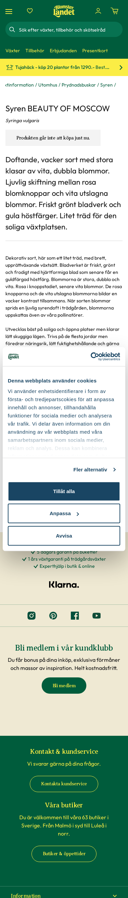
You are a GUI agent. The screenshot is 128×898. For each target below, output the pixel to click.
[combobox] (70, 29)
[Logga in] (98, 11)
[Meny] (9, 11)
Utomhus (47, 85)
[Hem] (64, 11)
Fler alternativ (90, 469)
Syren (106, 85)
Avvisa (64, 535)
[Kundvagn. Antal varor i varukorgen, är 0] (114, 11)
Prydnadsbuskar (79, 85)
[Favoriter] (30, 11)
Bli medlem (64, 685)
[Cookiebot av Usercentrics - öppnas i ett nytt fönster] (91, 356)
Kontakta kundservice (64, 783)
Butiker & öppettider (64, 853)
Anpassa (64, 513)
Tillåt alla (64, 491)
